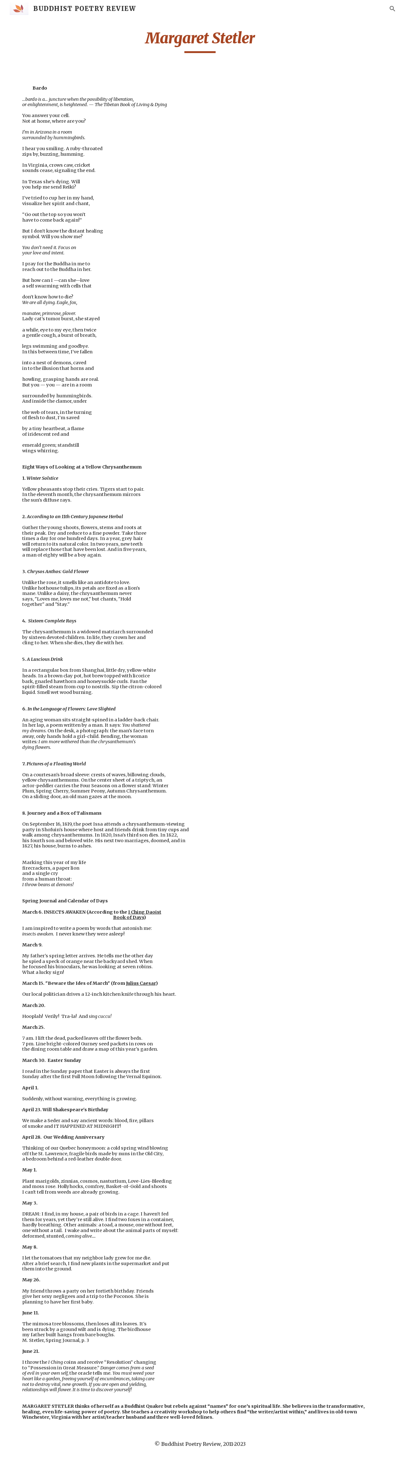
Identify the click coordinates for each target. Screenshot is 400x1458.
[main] (200, 41)
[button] (392, 8)
